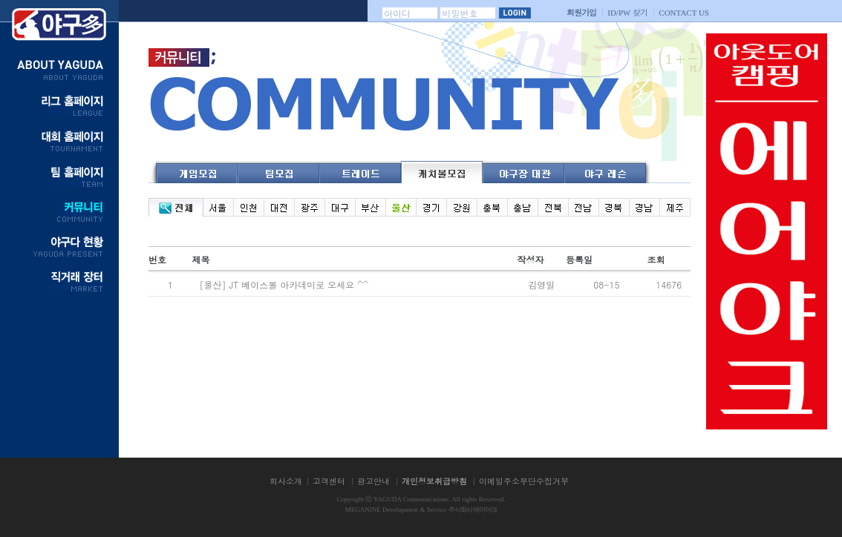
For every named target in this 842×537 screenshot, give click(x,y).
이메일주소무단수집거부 (524, 481)
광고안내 (373, 481)
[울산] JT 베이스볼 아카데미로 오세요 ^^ (285, 284)
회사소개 (286, 481)
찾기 (627, 12)
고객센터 (329, 481)
